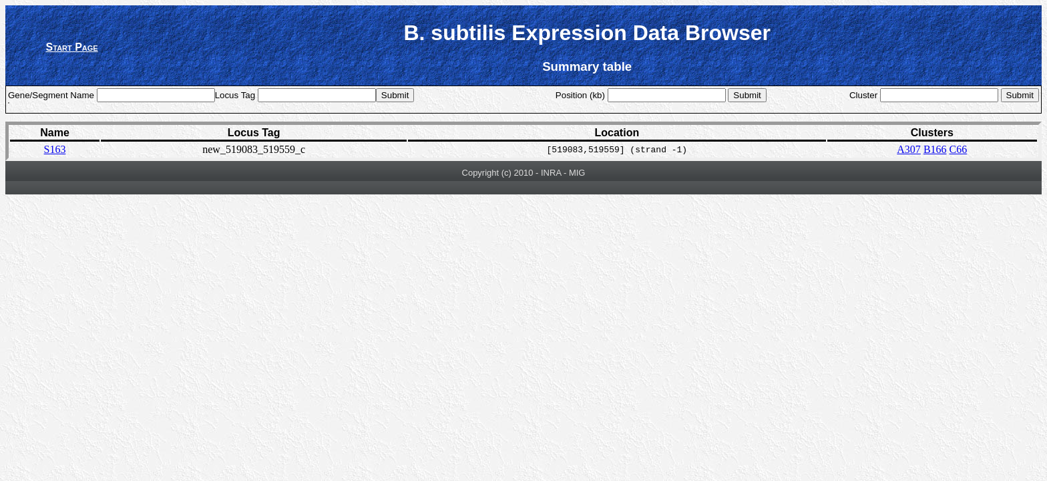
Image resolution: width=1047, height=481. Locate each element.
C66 (959, 149)
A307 (909, 149)
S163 (55, 149)
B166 (935, 149)
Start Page (72, 47)
